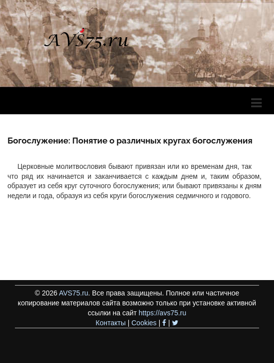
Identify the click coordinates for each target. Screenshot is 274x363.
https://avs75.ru (162, 313)
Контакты (110, 323)
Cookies (144, 323)
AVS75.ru (73, 293)
